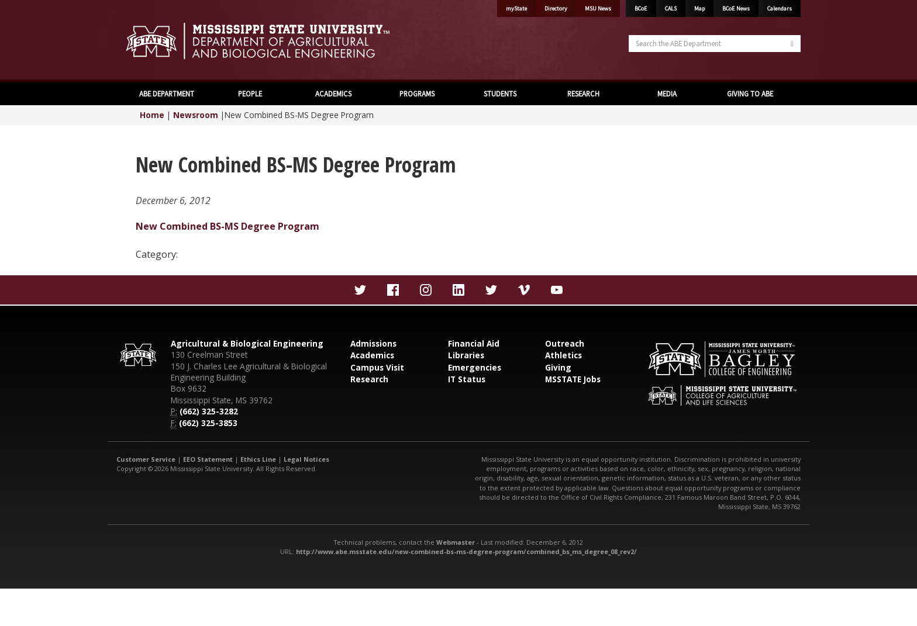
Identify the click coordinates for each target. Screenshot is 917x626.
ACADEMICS (333, 93)
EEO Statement (208, 459)
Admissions (373, 343)
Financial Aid (473, 343)
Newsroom (195, 114)
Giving (558, 367)
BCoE (641, 8)
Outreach (564, 343)
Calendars (779, 8)
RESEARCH (583, 93)
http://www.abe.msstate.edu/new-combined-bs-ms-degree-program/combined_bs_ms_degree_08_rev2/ (466, 551)
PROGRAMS (417, 93)
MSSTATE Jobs (573, 379)
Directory (555, 8)
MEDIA (667, 93)
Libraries (466, 355)
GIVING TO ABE (750, 93)
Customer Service (145, 459)
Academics (372, 355)
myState (516, 8)
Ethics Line (258, 459)
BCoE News (736, 8)
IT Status (466, 379)
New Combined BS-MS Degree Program (227, 226)
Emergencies (474, 367)
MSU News (598, 8)
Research (369, 379)
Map (699, 8)
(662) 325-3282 (209, 411)
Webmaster (455, 542)
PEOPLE (250, 93)
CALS (671, 8)
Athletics (563, 355)
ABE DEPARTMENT (166, 93)
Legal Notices (306, 459)
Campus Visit (377, 367)
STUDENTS (500, 93)
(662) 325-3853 (208, 422)
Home (152, 114)
